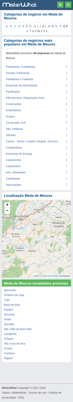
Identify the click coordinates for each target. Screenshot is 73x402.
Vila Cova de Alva (14, 343)
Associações (13, 184)
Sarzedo (9, 324)
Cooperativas (14, 147)
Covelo (8, 348)
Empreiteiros (13, 110)
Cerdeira (9, 353)
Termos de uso (37, 392)
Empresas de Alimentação (22, 85)
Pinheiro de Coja (14, 295)
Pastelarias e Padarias (19, 79)
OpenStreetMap (50, 276)
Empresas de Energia (19, 153)
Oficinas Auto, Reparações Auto (25, 97)
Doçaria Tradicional (17, 73)
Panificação (13, 91)
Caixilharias (13, 178)
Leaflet (36, 276)
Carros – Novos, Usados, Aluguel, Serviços (32, 141)
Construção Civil (16, 122)
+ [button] (7, 205)
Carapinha (10, 333)
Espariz (8, 309)
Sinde (7, 319)
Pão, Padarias (14, 128)
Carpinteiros (13, 166)
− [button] (7, 211)
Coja (7, 299)
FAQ (21, 397)
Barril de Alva (12, 304)
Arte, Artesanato (15, 172)
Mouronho (10, 290)
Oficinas (11, 135)
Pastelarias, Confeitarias (20, 66)
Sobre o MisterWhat (14, 392)
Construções (13, 104)
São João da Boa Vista (18, 329)
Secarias (9, 314)
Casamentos (13, 159)
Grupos (10, 116)
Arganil (8, 358)
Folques (9, 338)
